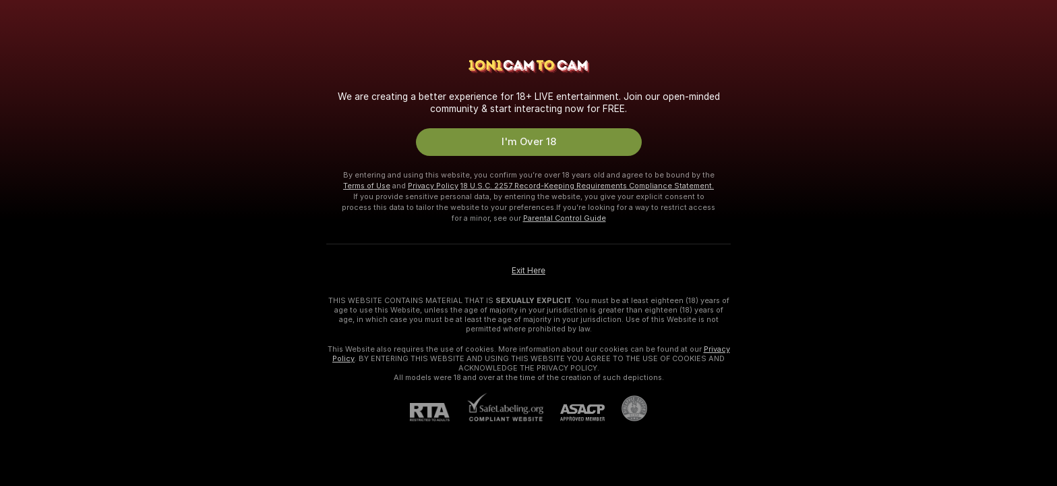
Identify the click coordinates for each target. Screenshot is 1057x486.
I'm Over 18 (529, 142)
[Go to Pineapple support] (626, 408)
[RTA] (438, 412)
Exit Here (528, 270)
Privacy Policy (433, 185)
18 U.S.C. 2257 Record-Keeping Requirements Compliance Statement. (587, 185)
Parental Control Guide (564, 218)
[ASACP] (574, 412)
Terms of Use (366, 185)
